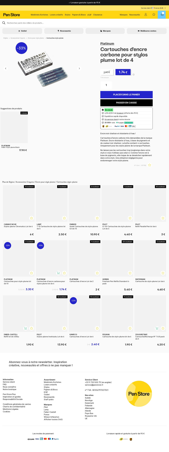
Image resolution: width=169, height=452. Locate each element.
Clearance (97, 15)
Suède (88, 398)
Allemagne (89, 408)
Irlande (88, 411)
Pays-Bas (89, 413)
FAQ (4, 384)
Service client (146, 8)
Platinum (107, 43)
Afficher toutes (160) (53, 419)
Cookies (6, 411)
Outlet (24, 31)
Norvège (89, 400)
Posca (46, 414)
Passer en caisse (126, 102)
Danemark (89, 403)
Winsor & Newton (51, 417)
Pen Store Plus (9, 394)
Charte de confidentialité (14, 406)
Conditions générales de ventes (17, 404)
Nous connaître (9, 387)
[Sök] (84, 23)
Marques (123, 15)
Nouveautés (134, 15)
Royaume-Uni (91, 416)
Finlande (88, 405)
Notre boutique (9, 389)
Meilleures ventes (148, 31)
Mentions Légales (10, 409)
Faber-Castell (50, 412)
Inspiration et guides (12, 397)
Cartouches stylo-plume (54, 38)
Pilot (46, 407)
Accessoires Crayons (18, 38)
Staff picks (49, 399)
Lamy (46, 409)
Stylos (67, 15)
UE (86, 418)
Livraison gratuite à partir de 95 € (84, 2)
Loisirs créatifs (56, 15)
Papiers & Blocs (79, 15)
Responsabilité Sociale (13, 399)
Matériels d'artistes (39, 15)
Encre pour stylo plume (36, 38)
